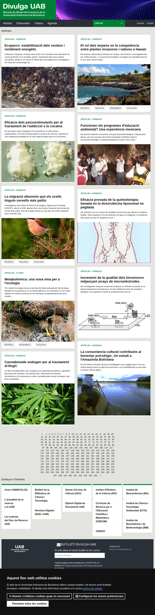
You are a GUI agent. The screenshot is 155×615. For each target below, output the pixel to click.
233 (47, 472)
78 (42, 445)
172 (42, 461)
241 (87, 472)
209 (77, 467)
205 (57, 467)
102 (66, 448)
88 (81, 445)
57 (109, 439)
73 (97, 442)
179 (77, 461)
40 (42, 439)
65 (65, 442)
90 (89, 445)
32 (85, 437)
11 (77, 434)
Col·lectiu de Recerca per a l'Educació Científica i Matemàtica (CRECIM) (104, 512)
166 (87, 458)
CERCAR (98, 23)
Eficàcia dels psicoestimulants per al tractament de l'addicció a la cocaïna (34, 124)
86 (74, 445)
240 (82, 472)
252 (80, 475)
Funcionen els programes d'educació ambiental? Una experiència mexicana (111, 127)
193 (72, 464)
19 (108, 434)
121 (87, 450)
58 (113, 439)
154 (102, 456)
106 (86, 448)
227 (92, 469)
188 (47, 464)
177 (67, 461)
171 (112, 458)
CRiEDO (100, 531)
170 (107, 458)
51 (85, 439)
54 (97, 439)
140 (107, 453)
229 (102, 469)
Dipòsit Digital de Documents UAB (75, 505)
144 (52, 456)
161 (62, 458)
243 (97, 472)
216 (112, 467)
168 (97, 458)
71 (89, 442)
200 (107, 464)
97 (43, 448)
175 (57, 461)
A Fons (19, 273)
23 (50, 437)
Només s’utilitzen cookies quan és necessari (39, 596)
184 (102, 461)
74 (101, 442)
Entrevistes (23, 23)
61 (50, 442)
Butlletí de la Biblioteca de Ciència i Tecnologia (42, 495)
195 (82, 464)
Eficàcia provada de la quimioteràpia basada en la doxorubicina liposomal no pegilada (112, 203)
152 (92, 456)
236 (62, 472)
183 (97, 461)
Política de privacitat (73, 565)
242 (92, 472)
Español (140, 23)
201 (112, 464)
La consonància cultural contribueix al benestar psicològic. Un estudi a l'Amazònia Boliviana (111, 355)
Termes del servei (94, 565)
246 (112, 472)
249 (65, 475)
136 (87, 453)
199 (102, 464)
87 (77, 445)
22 (46, 437)
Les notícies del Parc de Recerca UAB (16, 520)
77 (113, 442)
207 (67, 467)
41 (46, 439)
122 (92, 450)
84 (65, 445)
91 (93, 445)
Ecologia (39, 262)
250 (70, 475)
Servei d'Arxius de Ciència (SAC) (75, 491)
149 (77, 456)
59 (42, 442)
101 (60, 448)
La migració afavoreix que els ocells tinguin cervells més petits (33, 198)
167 (92, 458)
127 (42, 453)
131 (62, 453)
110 (106, 448)
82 (58, 445)
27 (65, 437)
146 (62, 456)
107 (91, 448)
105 (81, 448)
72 (93, 442)
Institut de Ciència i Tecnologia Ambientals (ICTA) (137, 507)
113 (47, 450)
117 (67, 450)
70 (85, 442)
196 (87, 464)
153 (97, 456)
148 (72, 456)
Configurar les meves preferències (99, 596)
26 (62, 437)
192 (67, 464)
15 (92, 434)
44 (58, 439)
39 (113, 437)
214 (102, 467)
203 (47, 467)
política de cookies (92, 588)
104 (76, 448)
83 (62, 445)
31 (81, 437)
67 (74, 442)
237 (67, 472)
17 (100, 434)
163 (72, 458)
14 (88, 434)
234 (52, 472)
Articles (7, 23)
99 (51, 448)
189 (52, 464)
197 (92, 464)
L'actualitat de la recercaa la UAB (14, 503)
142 (42, 456)
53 (93, 439)
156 (112, 456)
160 (57, 458)
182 (92, 461)
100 (55, 448)
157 (42, 458)
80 (50, 445)
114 (52, 450)
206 (62, 467)
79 (46, 445)
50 (81, 439)
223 (72, 469)
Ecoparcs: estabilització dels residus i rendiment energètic (35, 47)
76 (109, 442)
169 (102, 458)
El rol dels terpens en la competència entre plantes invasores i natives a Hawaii (113, 47)
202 (42, 467)
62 (54, 442)
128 (47, 453)
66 (70, 442)
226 (87, 469)
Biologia (24, 262)
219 (52, 469)
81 (54, 445)
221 (62, 469)
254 (90, 475)
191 (62, 464)
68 (77, 442)
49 (77, 439)
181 (87, 461)
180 (82, 461)
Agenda (52, 23)
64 (62, 442)
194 (77, 464)
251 (75, 475)
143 (47, 456)
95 (109, 445)
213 (97, 467)
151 (87, 456)
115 (57, 450)
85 (70, 445)
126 (112, 450)
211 (87, 467)
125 (107, 450)
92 (97, 445)
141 (112, 453)
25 (58, 437)
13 (85, 434)
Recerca (9, 262)
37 (105, 437)
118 (72, 450)
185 (107, 461)
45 (62, 439)
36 (101, 437)
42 (50, 439)
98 (47, 448)
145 (57, 456)
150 (82, 456)
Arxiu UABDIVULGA (16, 489)
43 (54, 439)
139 (102, 453)
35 (97, 437)
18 (104, 434)
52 (89, 439)
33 (89, 437)
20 (112, 434)
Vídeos (39, 23)
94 (105, 445)
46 (65, 439)
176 (62, 461)
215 (107, 467)
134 (77, 453)
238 (72, 472)
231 (112, 469)
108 (96, 448)
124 (102, 450)
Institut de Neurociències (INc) (137, 491)
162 (67, 458)
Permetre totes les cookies (28, 603)
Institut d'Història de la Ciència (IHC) (106, 491)
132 (67, 453)
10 (73, 434)
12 (81, 434)
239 (77, 472)
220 (57, 469)
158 (47, 458)
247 (55, 475)
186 (112, 461)
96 (113, 445)
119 (77, 450)
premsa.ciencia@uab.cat (120, 549)
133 (72, 453)
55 (101, 439)
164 (77, 458)
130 (57, 453)
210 (82, 467)
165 (82, 458)
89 (85, 445)
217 (42, 469)
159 (52, 458)
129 (52, 453)
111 (111, 448)
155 (107, 456)
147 (67, 456)
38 (109, 437)
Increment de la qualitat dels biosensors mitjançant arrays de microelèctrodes (112, 279)
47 (70, 439)
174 (52, 461)
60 (46, 442)
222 (67, 469)
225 (82, 469)
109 (101, 448)
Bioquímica (25, 345)
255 (95, 475)
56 (105, 439)
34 (93, 437)
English (150, 23)
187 (42, 464)
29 (74, 437)
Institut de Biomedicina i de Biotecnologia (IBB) (137, 524)
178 (72, 461)
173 (47, 461)
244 (102, 472)
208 (72, 467)
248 (60, 475)
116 (62, 450)
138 (97, 453)
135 (82, 453)
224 (77, 469)
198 (97, 464)
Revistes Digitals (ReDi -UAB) (44, 512)
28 (70, 437)
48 (74, 439)
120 (82, 450)
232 (42, 472)
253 (85, 475)
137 (92, 453)
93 (101, 445)
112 (42, 450)
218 (47, 469)
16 (96, 434)
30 (77, 437)
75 (105, 442)
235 (57, 472)
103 (71, 448)
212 (92, 467)
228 (97, 469)
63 (58, 442)
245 (107, 472)
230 (107, 469)
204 (52, 467)
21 (42, 437)
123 (97, 450)
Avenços (21, 39)
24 (54, 437)
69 (81, 442)
